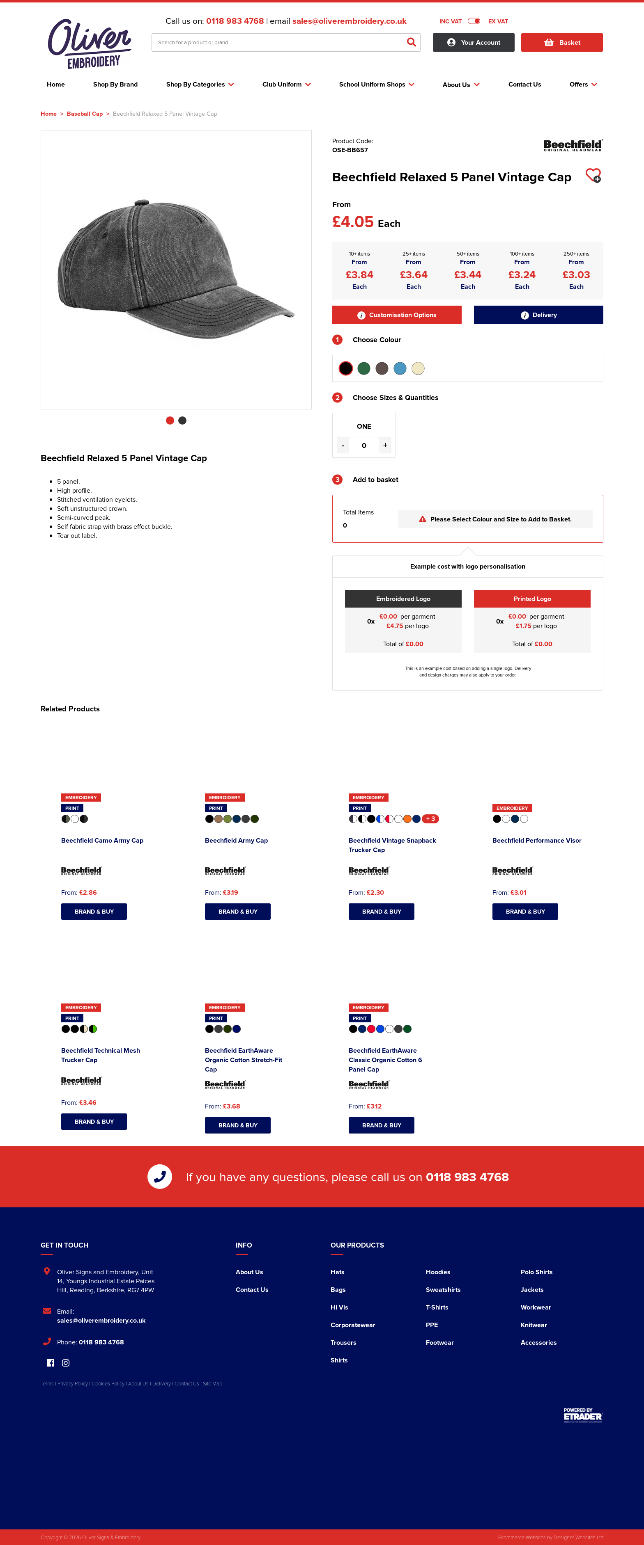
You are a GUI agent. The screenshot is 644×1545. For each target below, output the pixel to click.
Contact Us (252, 1289)
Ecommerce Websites (522, 1537)
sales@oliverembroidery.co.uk (349, 21)
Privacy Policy (73, 1383)
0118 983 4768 (235, 21)
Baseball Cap (85, 113)
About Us (249, 1272)
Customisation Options (397, 315)
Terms (47, 1383)
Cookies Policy (108, 1383)
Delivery (539, 315)
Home (49, 113)
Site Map (212, 1383)
